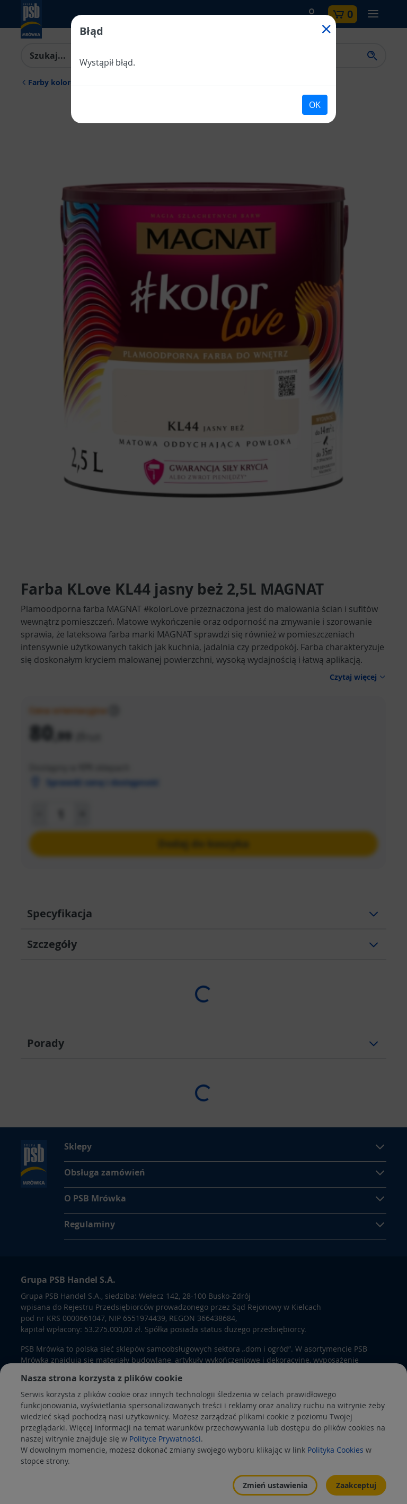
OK (315, 105)
